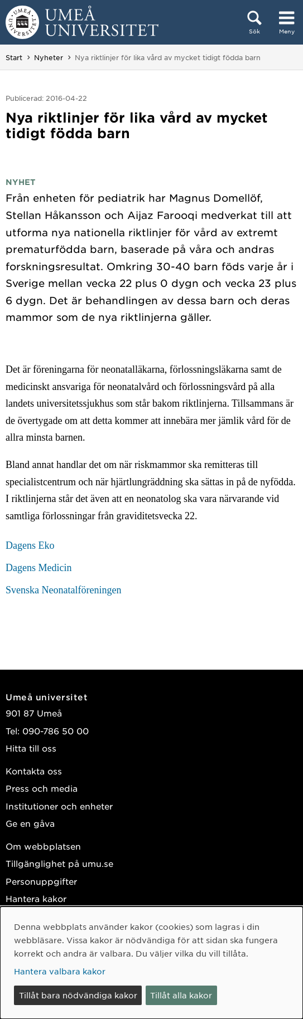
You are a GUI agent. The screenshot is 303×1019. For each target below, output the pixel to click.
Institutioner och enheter (59, 806)
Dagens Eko (30, 545)
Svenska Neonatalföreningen (63, 590)
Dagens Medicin (38, 567)
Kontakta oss (34, 771)
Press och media (42, 788)
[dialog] (151, 962)
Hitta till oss (31, 748)
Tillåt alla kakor (181, 995)
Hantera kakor (36, 898)
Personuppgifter (41, 881)
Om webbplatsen (43, 846)
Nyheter (48, 57)
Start (14, 57)
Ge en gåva (30, 823)
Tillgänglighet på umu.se (59, 863)
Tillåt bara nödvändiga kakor (78, 995)
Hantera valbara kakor (59, 971)
